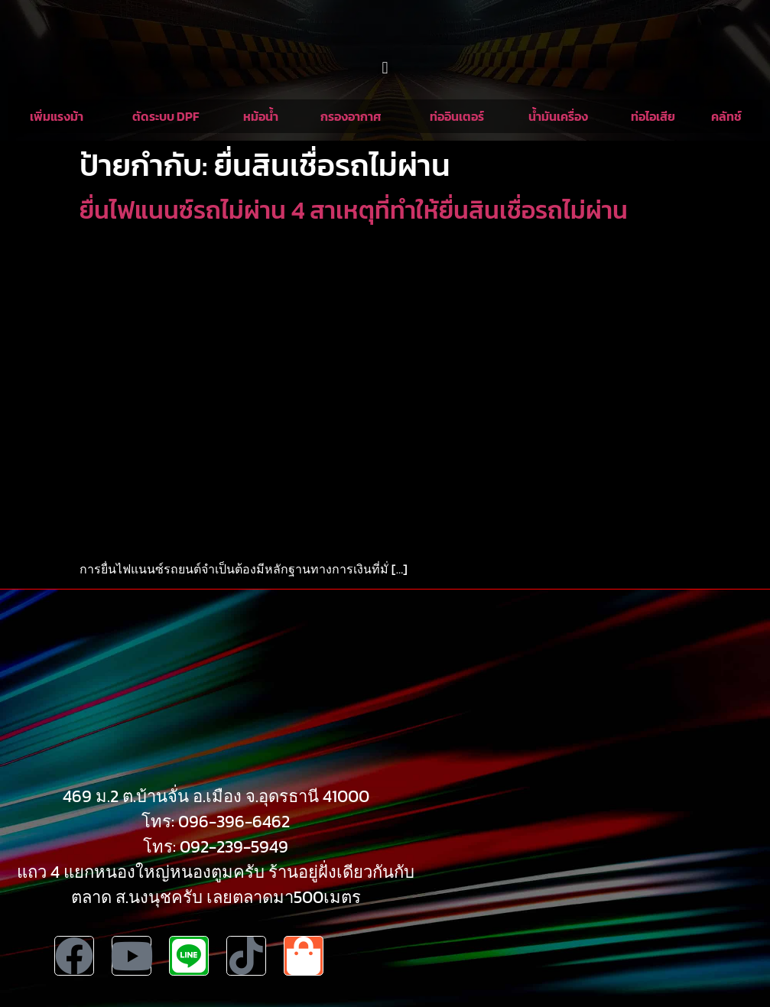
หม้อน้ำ (260, 116)
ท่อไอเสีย (653, 116)
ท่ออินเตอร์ (457, 116)
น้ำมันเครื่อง (558, 116)
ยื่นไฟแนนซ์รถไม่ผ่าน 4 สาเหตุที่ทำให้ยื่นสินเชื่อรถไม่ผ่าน (354, 210)
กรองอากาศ (351, 116)
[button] (385, 67)
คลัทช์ (726, 116)
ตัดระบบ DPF (165, 116)
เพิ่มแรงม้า (56, 116)
